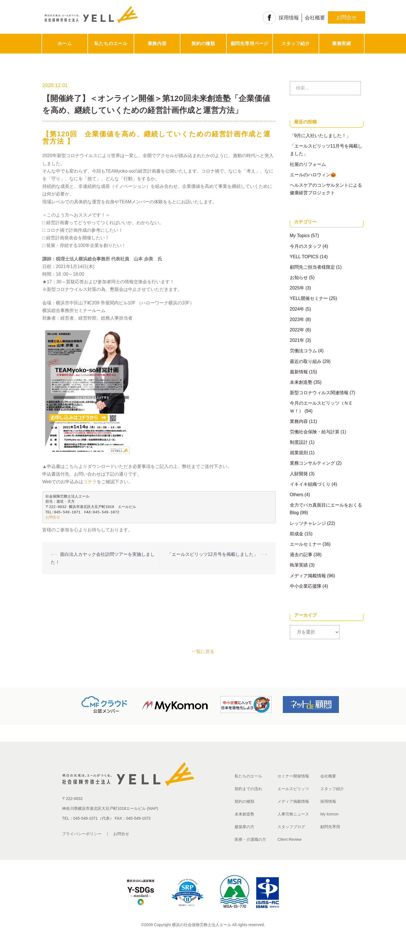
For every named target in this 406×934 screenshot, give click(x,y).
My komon (329, 814)
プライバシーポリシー (82, 834)
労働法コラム (303, 350)
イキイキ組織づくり (310, 484)
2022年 (297, 329)
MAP (152, 808)
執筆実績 (299, 565)
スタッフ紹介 (295, 43)
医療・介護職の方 (250, 839)
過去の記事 (301, 554)
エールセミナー (305, 544)
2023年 (297, 319)
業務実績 (341, 43)
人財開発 (299, 473)
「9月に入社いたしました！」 (320, 135)
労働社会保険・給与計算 (314, 431)
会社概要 (315, 18)
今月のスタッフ (305, 246)
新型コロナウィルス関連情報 (319, 392)
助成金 (296, 533)
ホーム (65, 43)
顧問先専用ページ (249, 43)
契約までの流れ (248, 788)
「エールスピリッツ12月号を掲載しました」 (212, 554)
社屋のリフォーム (308, 164)
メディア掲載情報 (308, 575)
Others (296, 494)
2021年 (297, 340)
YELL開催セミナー (309, 298)
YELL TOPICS (304, 256)
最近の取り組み (305, 361)
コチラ (90, 481)
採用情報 (289, 18)
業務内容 (157, 43)
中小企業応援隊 (305, 586)
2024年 (297, 309)
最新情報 (299, 371)
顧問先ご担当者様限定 (312, 267)
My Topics (300, 235)
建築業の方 (244, 826)
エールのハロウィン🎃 (313, 174)
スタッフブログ (291, 826)
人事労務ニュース (293, 814)
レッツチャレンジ (308, 523)
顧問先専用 (330, 826)
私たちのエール (110, 43)
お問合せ (346, 17)
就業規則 (299, 452)
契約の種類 (203, 43)
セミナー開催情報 (293, 776)
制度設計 (299, 442)
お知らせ (299, 277)
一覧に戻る (203, 651)
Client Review (289, 839)
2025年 (297, 288)
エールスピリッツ (293, 788)
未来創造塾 (301, 382)
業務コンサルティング (312, 463)
